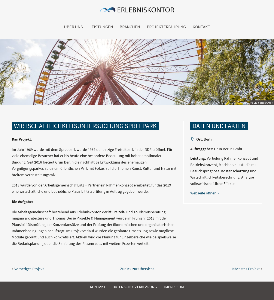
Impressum (174, 286)
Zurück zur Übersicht (137, 268)
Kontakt (201, 27)
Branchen (130, 27)
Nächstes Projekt (246, 268)
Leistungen (101, 27)
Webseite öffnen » (204, 193)
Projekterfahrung (166, 27)
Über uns (73, 27)
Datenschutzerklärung (135, 286)
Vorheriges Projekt (29, 268)
